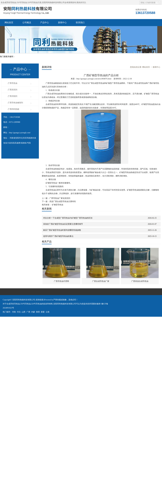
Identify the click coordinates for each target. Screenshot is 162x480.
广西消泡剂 (12, 96)
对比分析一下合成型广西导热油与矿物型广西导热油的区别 (67, 218)
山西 (23, 312)
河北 (19, 312)
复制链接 (39, 300)
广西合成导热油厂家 (100, 281)
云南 (47, 312)
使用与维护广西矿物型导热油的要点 (58, 236)
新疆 (43, 312)
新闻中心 (62, 22)
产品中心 (44, 22)
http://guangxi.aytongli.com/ (20, 133)
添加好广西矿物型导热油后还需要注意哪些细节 (63, 224)
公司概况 (26, 22)
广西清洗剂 (12, 90)
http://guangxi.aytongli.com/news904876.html (93, 79)
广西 (28, 312)
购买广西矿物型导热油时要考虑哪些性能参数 (62, 230)
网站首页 (9, 22)
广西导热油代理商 (61, 281)
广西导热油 (12, 83)
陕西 (38, 312)
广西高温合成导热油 (139, 281)
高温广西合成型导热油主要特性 (62, 201)
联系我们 (80, 22)
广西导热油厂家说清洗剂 (59, 198)
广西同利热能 (13, 109)
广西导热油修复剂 (15, 103)
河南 (14, 312)
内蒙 (33, 312)
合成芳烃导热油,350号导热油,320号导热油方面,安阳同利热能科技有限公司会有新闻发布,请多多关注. (44, 2)
